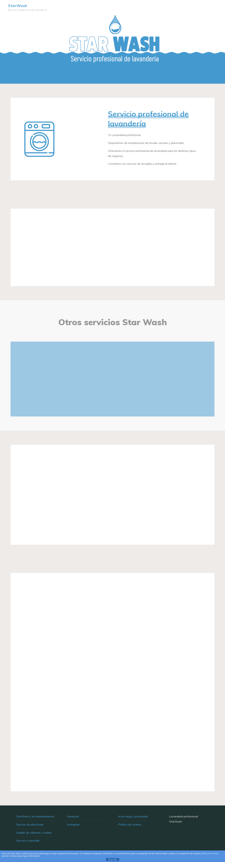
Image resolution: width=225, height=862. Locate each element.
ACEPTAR (112, 860)
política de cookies (209, 853)
